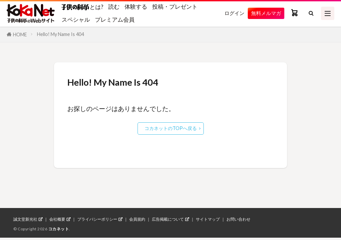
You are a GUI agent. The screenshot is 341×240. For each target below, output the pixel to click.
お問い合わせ (238, 219)
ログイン (229, 13)
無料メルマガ (264, 13)
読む (114, 6)
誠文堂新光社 (25, 219)
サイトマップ (208, 219)
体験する (136, 6)
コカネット (58, 228)
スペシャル (76, 19)
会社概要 (57, 219)
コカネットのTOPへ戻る (171, 128)
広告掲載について (168, 219)
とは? (82, 6)
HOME (20, 34)
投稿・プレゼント (174, 6)
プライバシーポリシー (97, 219)
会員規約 (137, 219)
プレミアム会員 (115, 19)
